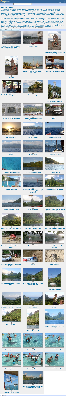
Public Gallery (58, 1)
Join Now (59, 2)
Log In (63, 2)
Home (10, 4)
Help (64, 1)
